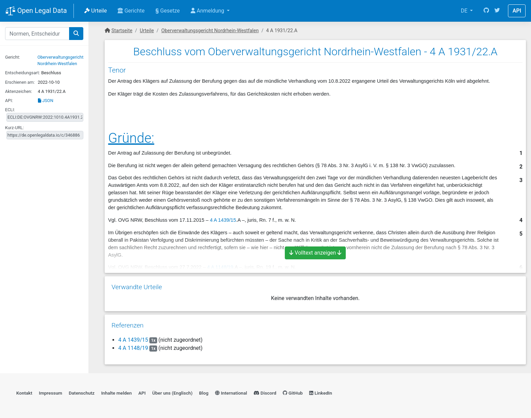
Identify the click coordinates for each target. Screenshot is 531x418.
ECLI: (10, 109)
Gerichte (131, 10)
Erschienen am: (20, 82)
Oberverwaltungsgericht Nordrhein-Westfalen (210, 31)
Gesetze (167, 10)
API (516, 10)
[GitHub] (486, 11)
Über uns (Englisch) (172, 393)
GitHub (293, 393)
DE (465, 10)
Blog (204, 393)
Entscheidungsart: (22, 72)
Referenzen (127, 325)
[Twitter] (497, 11)
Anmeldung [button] (208, 10)
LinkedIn (320, 393)
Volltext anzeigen (315, 253)
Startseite (121, 31)
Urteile (95, 10)
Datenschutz (81, 393)
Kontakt (24, 393)
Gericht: (12, 57)
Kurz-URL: (14, 127)
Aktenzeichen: (18, 91)
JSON (46, 100)
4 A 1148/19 (133, 348)
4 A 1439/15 (223, 220)
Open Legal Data (36, 11)
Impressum (50, 393)
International (231, 393)
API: (9, 100)
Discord (265, 393)
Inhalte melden (116, 393)
